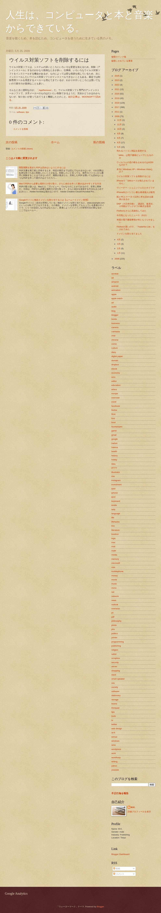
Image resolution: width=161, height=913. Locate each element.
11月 (119, 124)
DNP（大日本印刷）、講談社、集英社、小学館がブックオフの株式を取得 (136, 205)
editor (114, 381)
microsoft (115, 563)
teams (114, 703)
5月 (119, 147)
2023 (117, 80)
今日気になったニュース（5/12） (132, 215)
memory (115, 559)
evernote (115, 398)
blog (113, 311)
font (113, 418)
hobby (114, 459)
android (114, 286)
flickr (113, 414)
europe (114, 393)
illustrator (115, 472)
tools (113, 716)
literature (115, 530)
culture (114, 348)
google (114, 439)
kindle (114, 505)
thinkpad (115, 708)
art (112, 302)
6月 (119, 142)
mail (113, 546)
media (114, 555)
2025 (117, 76)
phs (113, 629)
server (114, 666)
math (113, 550)
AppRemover (45, 90)
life (112, 517)
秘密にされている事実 (122, 61)
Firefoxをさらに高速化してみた (131, 211)
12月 (119, 120)
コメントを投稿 (20, 129)
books (114, 319)
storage (114, 699)
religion (114, 650)
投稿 (116, 868)
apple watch (117, 298)
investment (116, 484)
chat (113, 335)
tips (27, 112)
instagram (116, 480)
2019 (117, 98)
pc (112, 612)
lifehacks (115, 522)
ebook (114, 369)
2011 (117, 112)
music (114, 583)
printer (114, 637)
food (113, 422)
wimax (114, 737)
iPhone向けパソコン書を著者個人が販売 (136, 192)
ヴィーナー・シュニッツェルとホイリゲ (136, 187)
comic (114, 344)
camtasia (115, 331)
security (115, 662)
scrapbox (115, 658)
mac (113, 542)
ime (113, 476)
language (115, 513)
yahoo (114, 766)
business (115, 323)
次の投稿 (11, 142)
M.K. (133, 807)
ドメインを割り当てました (129, 233)
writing (114, 761)
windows (115, 741)
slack (113, 675)
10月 (119, 129)
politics (114, 633)
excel (113, 402)
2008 (117, 259)
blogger (114, 315)
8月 (119, 138)
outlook (114, 604)
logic (113, 538)
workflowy (116, 757)
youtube (115, 770)
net (112, 592)
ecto (113, 377)
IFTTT (114, 468)
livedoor (115, 534)
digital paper (117, 356)
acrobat (114, 273)
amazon (115, 282)
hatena (114, 447)
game (114, 431)
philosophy (116, 621)
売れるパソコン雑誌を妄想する (131, 151)
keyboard (115, 501)
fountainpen (116, 426)
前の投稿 (99, 142)
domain (114, 360)
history (114, 455)
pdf (112, 617)
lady (113, 509)
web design (116, 728)
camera (114, 327)
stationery (116, 695)
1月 (119, 253)
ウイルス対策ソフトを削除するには (133, 176)
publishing (116, 646)
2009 (117, 116)
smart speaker (118, 679)
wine (113, 745)
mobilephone (117, 571)
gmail (113, 435)
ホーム (55, 142)
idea (113, 464)
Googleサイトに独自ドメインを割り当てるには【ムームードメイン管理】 (54, 200)
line (113, 526)
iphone (114, 493)
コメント (118, 874)
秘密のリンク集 (118, 57)
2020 (117, 94)
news (113, 600)
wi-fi (113, 732)
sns (113, 683)
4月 (119, 239)
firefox (114, 410)
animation (116, 290)
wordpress (116, 749)
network (115, 596)
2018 (117, 103)
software (21, 112)
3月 (119, 244)
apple (114, 294)
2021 (117, 89)
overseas (115, 608)
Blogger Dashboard (120, 854)
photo (114, 625)
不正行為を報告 (119, 793)
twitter (114, 724)
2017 (117, 107)
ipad (113, 488)
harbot (114, 443)
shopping (115, 670)
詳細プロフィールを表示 (139, 811)
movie (114, 579)
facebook (115, 406)
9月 (119, 133)
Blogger (100, 906)
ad (112, 278)
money (114, 575)
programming (117, 642)
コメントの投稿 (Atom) (22, 148)
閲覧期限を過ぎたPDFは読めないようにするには (42, 167)
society (114, 687)
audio (114, 306)
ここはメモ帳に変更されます (21, 158)
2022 (117, 85)
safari (113, 654)
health (114, 451)
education (116, 385)
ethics (114, 389)
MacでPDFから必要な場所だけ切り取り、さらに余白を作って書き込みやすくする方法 (60, 183)
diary (113, 352)
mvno (113, 588)
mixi (113, 567)
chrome (114, 340)
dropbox (115, 364)
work (113, 753)
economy (115, 373)
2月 (119, 248)
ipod (113, 497)
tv (112, 720)
